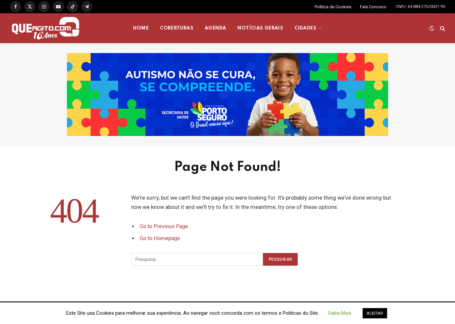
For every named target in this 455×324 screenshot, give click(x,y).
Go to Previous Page (165, 226)
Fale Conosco (373, 6)
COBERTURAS (176, 28)
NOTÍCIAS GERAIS (260, 28)
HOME (141, 28)
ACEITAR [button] (375, 313)
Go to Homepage (161, 238)
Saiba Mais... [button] (341, 313)
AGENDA (215, 28)
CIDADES (305, 28)
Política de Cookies (333, 6)
